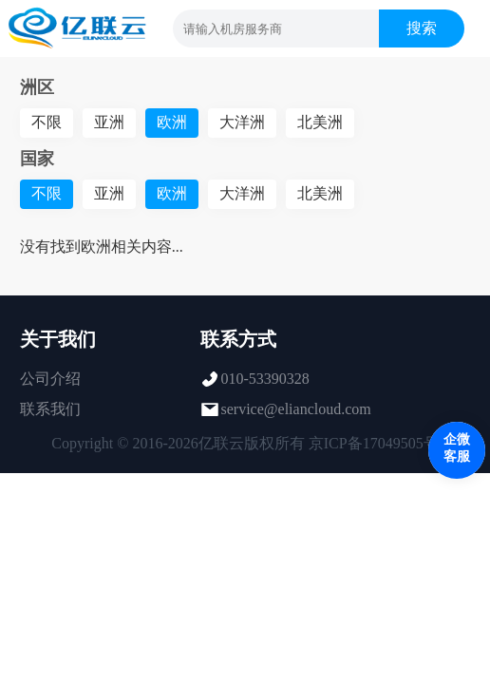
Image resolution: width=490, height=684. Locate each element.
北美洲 (320, 122)
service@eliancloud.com (296, 409)
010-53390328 (265, 378)
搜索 (421, 28)
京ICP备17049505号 (374, 443)
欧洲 (172, 122)
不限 (46, 122)
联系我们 (50, 409)
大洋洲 (242, 122)
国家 (37, 158)
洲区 (37, 87)
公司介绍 (50, 378)
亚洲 (109, 122)
